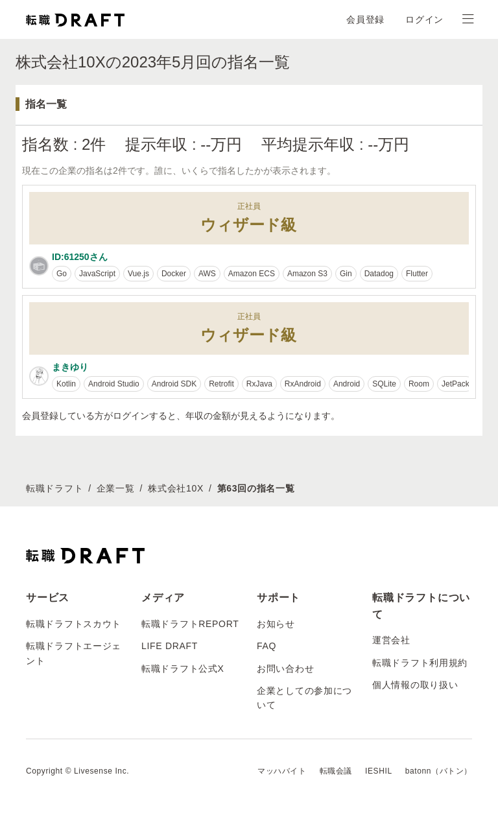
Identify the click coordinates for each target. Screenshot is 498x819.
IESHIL (378, 771)
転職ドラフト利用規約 (420, 663)
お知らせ (276, 624)
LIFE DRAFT (169, 646)
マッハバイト (282, 771)
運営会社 (391, 640)
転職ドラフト (54, 488)
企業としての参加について (304, 697)
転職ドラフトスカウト (73, 624)
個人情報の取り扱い (415, 685)
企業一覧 (116, 488)
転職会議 (336, 771)
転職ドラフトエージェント (73, 653)
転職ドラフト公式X (182, 668)
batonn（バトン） (438, 771)
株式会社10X (176, 488)
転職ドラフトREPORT (190, 624)
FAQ (266, 646)
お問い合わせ (285, 668)
